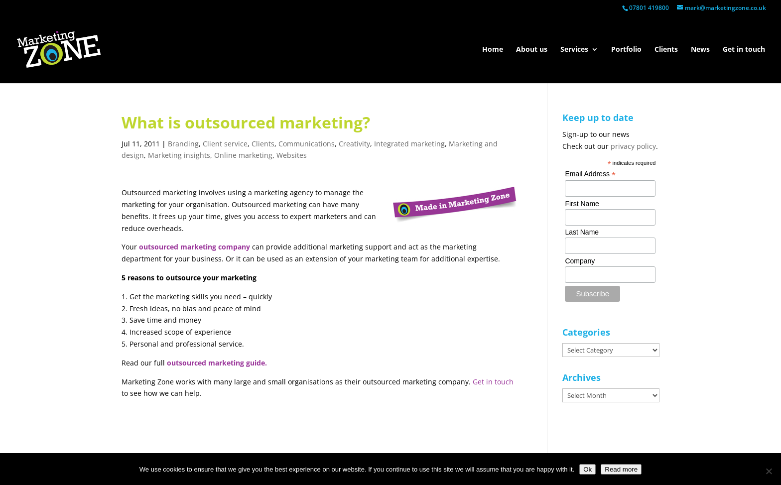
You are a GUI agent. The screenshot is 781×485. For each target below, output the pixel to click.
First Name (582, 204)
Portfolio (626, 50)
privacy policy (633, 146)
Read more (621, 469)
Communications (306, 143)
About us (531, 50)
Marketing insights (179, 155)
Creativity (354, 143)
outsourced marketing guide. (217, 362)
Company (580, 261)
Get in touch (744, 50)
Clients (666, 50)
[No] (769, 471)
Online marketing (243, 155)
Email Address (590, 174)
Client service (225, 143)
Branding (183, 143)
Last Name (582, 232)
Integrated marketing (409, 143)
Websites (291, 155)
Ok (587, 469)
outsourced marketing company (194, 246)
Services (574, 50)
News (700, 50)
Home (492, 50)
